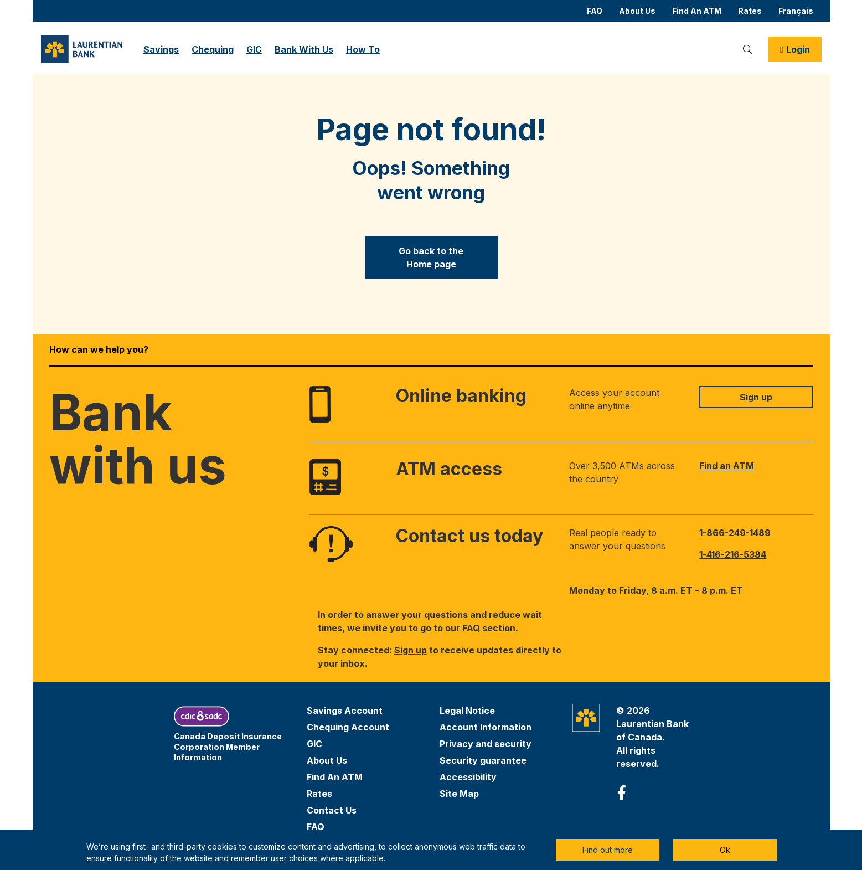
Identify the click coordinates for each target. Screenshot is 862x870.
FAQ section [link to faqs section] (488, 628)
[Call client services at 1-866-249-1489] (756, 532)
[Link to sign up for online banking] (756, 397)
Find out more (607, 849)
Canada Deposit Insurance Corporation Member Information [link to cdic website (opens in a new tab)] (228, 747)
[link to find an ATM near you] (756, 465)
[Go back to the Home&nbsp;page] (431, 257)
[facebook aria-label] (622, 793)
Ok (725, 849)
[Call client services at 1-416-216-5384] (756, 554)
